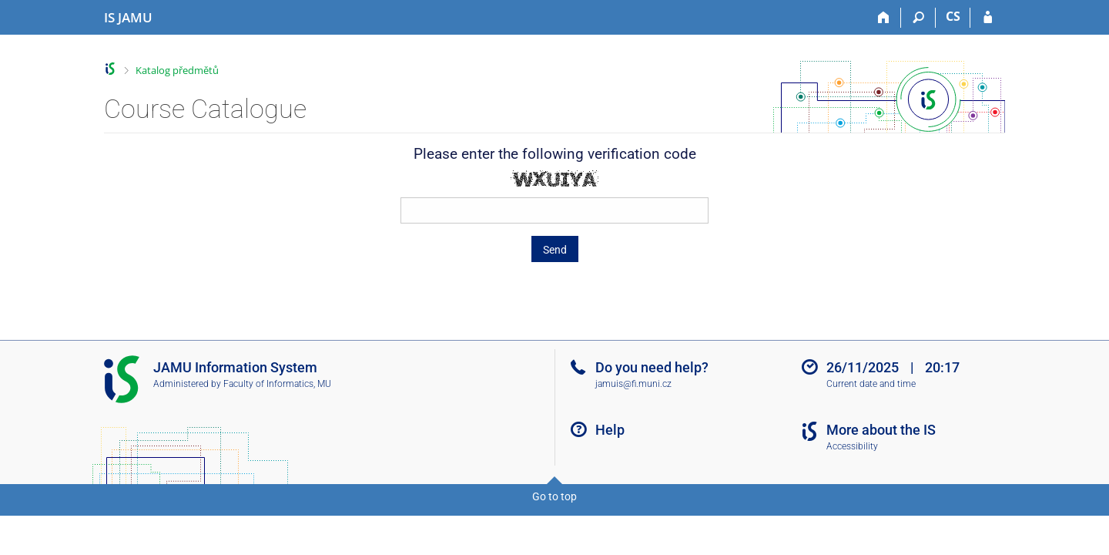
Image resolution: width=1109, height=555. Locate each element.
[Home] (883, 18)
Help (610, 430)
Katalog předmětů (177, 70)
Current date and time (871, 383)
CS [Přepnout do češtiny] (953, 16)
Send (555, 250)
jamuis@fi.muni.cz (633, 383)
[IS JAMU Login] (987, 18)
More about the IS (881, 430)
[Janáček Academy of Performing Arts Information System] (128, 18)
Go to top (554, 496)
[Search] (918, 18)
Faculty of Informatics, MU (277, 383)
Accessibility (852, 446)
